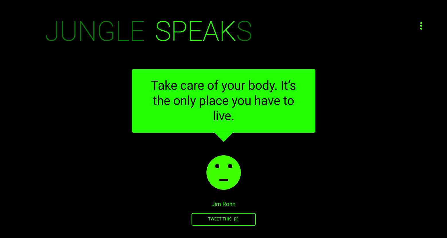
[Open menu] (421, 26)
